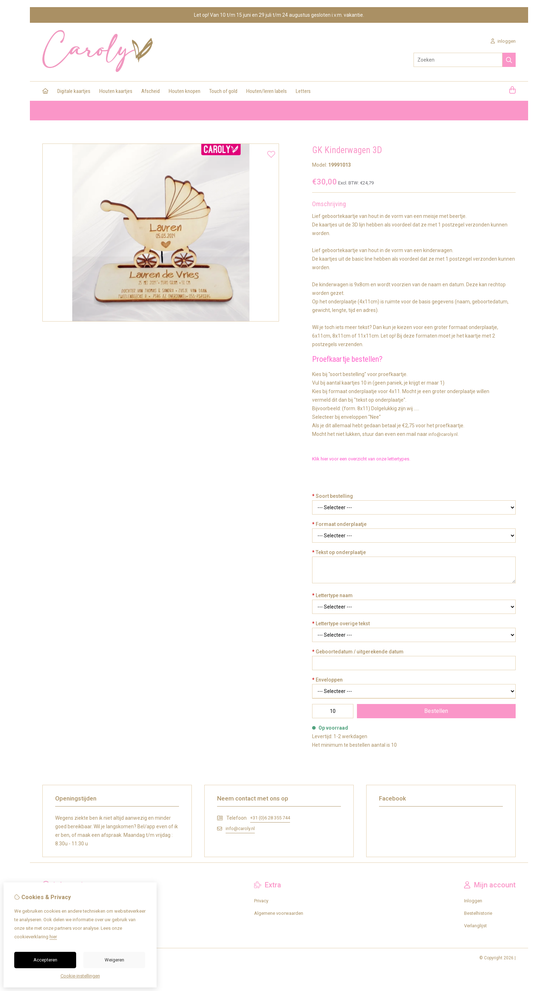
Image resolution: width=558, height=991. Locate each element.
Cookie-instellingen (80, 976)
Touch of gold (223, 91)
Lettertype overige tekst (341, 623)
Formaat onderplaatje (339, 524)
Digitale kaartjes (73, 91)
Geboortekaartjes (115, 110)
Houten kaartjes (115, 91)
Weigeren (114, 960)
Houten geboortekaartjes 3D (167, 110)
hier (53, 936)
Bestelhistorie (478, 913)
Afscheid (150, 91)
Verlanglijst (475, 925)
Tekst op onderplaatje (339, 552)
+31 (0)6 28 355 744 (270, 817)
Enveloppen (327, 680)
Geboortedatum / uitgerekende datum (358, 651)
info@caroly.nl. (443, 434)
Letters (303, 91)
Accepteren (45, 960)
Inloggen (473, 900)
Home (48, 110)
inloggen (503, 41)
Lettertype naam (332, 595)
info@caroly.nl (240, 828)
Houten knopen (184, 91)
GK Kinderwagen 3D (221, 110)
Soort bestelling (332, 496)
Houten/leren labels (266, 91)
